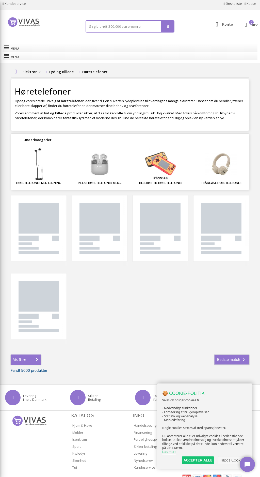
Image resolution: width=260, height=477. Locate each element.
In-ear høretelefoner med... (100, 174)
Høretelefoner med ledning (38, 174)
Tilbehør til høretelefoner (160, 174)
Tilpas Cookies (232, 460)
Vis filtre (26, 351)
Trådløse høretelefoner (221, 174)
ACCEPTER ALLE (198, 460)
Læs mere (169, 452)
